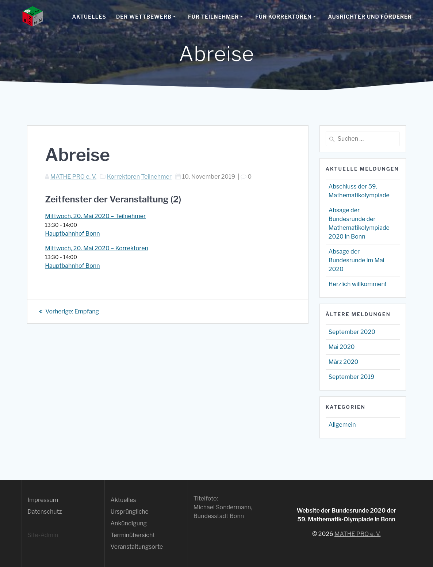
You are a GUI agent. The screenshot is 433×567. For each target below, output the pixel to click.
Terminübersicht (132, 535)
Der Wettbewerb (144, 17)
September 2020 (352, 331)
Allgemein (342, 424)
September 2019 (352, 376)
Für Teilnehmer (213, 17)
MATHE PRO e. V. (73, 176)
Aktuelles (89, 17)
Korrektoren (123, 176)
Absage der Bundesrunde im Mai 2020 (356, 260)
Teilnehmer (156, 176)
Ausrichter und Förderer (370, 17)
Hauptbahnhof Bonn (72, 233)
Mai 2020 (342, 346)
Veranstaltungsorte (136, 546)
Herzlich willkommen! (357, 284)
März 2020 (344, 361)
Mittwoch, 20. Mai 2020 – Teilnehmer (95, 216)
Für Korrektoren (283, 17)
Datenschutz (44, 511)
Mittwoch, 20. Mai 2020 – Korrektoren (96, 248)
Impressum (42, 499)
